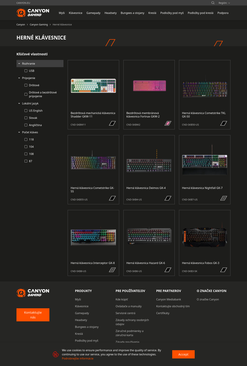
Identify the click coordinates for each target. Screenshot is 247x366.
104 (31, 147)
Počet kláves (30, 132)
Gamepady (82, 313)
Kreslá (79, 334)
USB (31, 71)
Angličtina (35, 125)
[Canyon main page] (32, 12)
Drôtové (34, 85)
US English (36, 110)
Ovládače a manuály (129, 306)
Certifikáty (162, 313)
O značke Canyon (208, 299)
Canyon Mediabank (168, 299)
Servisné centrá (125, 313)
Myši (78, 299)
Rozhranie (28, 63)
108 (31, 154)
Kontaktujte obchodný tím (173, 306)
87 (30, 161)
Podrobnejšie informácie (77, 358)
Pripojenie (28, 78)
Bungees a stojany (86, 327)
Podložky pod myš (86, 340)
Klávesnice (82, 306)
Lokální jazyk (30, 103)
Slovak (33, 118)
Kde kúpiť (122, 299)
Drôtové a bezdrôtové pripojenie (43, 94)
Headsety (81, 320)
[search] (213, 2)
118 (31, 139)
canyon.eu (23, 2)
